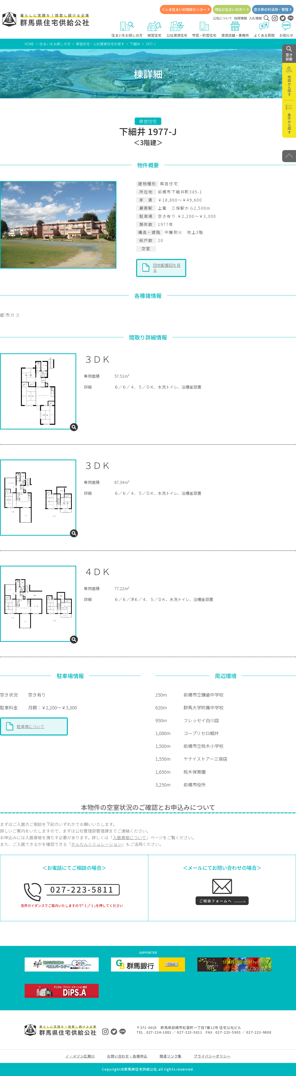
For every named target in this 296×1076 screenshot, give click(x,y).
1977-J (150, 43)
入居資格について (129, 837)
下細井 (135, 43)
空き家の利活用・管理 (271, 9)
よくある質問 (264, 29)
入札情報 (255, 18)
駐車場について (30, 726)
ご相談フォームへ (215, 900)
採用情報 (240, 18)
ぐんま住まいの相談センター (184, 9)
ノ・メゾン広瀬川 (80, 1056)
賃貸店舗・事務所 (235, 29)
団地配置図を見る (167, 267)
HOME (29, 43)
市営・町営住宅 (204, 29)
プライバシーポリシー (212, 1056)
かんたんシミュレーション (96, 844)
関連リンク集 (171, 1056)
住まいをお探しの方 (127, 29)
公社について (222, 18)
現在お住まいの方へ (230, 9)
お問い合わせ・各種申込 (127, 1056)
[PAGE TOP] (289, 156)
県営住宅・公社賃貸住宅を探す (100, 43)
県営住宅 (155, 29)
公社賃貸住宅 (176, 29)
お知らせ (286, 29)
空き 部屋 (289, 53)
